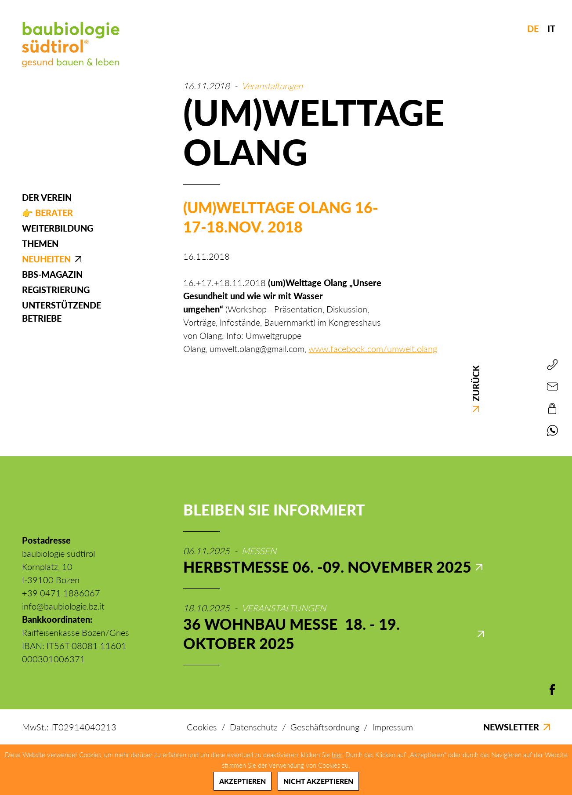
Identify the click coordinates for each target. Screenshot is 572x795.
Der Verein (47, 197)
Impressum (392, 727)
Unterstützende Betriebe (61, 311)
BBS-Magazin (52, 274)
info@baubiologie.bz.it (63, 606)
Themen (40, 243)
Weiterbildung (57, 228)
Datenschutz (254, 727)
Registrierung (56, 289)
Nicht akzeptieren (318, 781)
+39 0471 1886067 (61, 593)
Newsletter (516, 727)
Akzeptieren (242, 781)
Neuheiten (46, 259)
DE (533, 28)
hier (337, 755)
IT (551, 28)
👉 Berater (47, 212)
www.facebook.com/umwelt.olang (372, 348)
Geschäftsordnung (324, 727)
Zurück (476, 389)
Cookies (202, 727)
